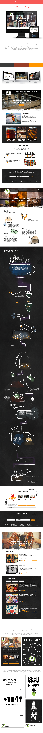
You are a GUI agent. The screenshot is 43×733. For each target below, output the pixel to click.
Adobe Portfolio (23, 731)
